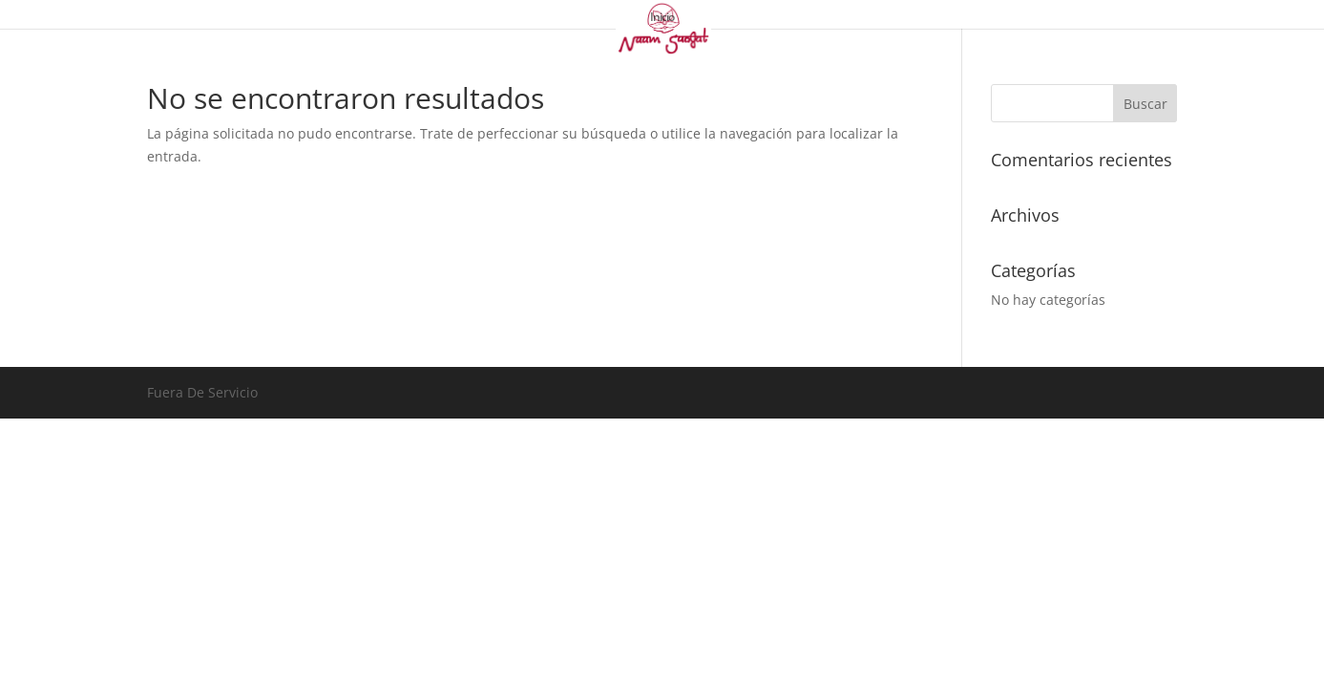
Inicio (662, 18)
